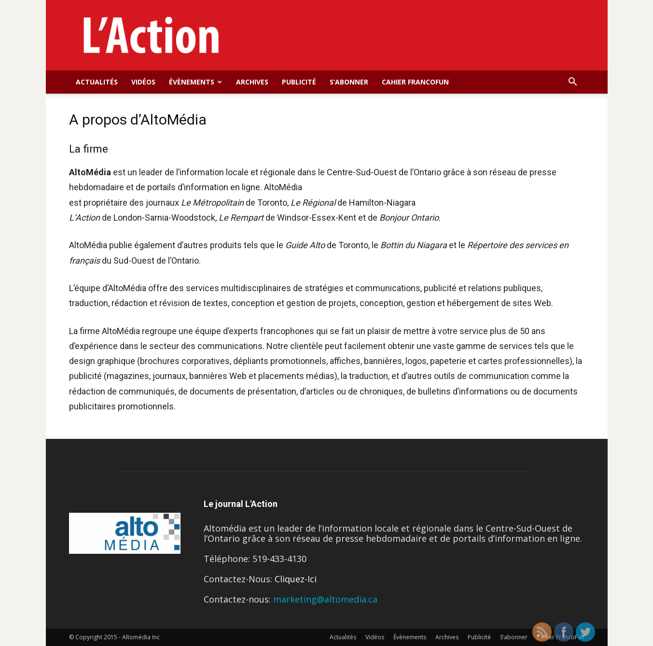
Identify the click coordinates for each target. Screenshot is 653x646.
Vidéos (143, 81)
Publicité (299, 81)
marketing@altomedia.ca (325, 599)
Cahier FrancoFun (415, 81)
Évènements (195, 81)
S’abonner (349, 81)
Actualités (97, 81)
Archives (252, 81)
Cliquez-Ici (296, 579)
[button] (572, 82)
